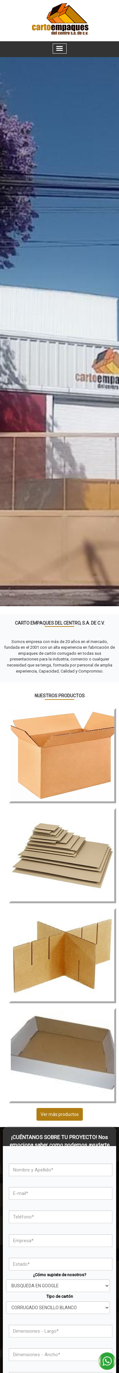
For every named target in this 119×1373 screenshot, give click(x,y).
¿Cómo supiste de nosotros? (59, 1274)
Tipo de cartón (59, 1296)
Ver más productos (60, 1114)
